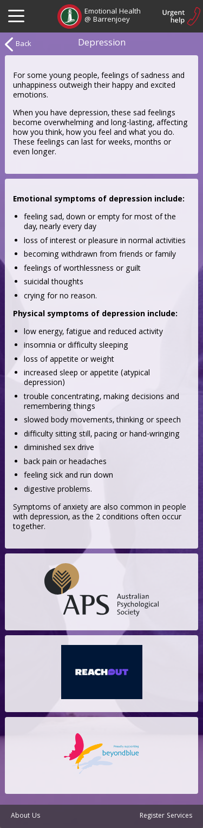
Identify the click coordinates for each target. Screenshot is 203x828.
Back (18, 44)
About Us (25, 816)
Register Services (166, 816)
